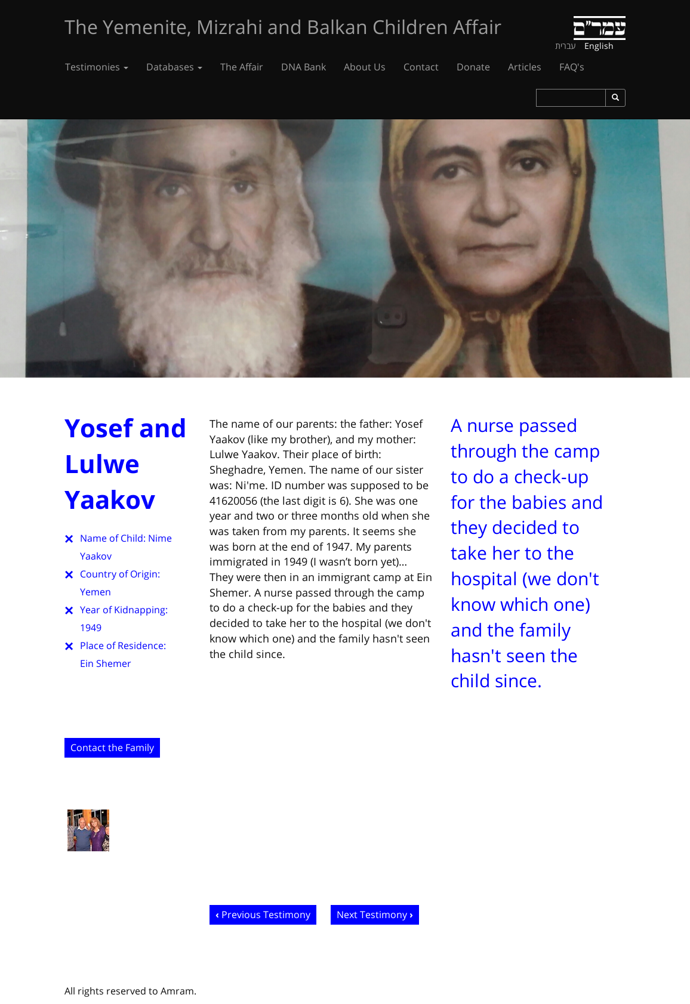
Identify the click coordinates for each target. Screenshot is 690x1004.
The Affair (241, 66)
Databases (174, 66)
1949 (90, 627)
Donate (473, 66)
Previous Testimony (265, 914)
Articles (524, 66)
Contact (421, 66)
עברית (565, 45)
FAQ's (571, 66)
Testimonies (96, 66)
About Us (365, 66)
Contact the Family (112, 747)
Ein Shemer (105, 663)
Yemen (95, 591)
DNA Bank (303, 66)
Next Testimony (372, 914)
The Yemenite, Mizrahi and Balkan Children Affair (282, 26)
